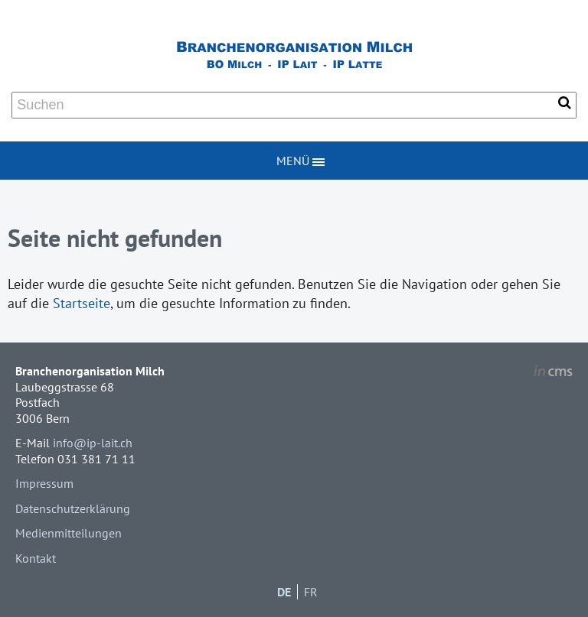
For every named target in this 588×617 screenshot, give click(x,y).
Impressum (44, 483)
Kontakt (35, 558)
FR (311, 591)
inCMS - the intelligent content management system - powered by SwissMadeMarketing (553, 373)
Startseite (81, 303)
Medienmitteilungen (68, 533)
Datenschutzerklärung (72, 508)
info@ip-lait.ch (92, 442)
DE (284, 591)
